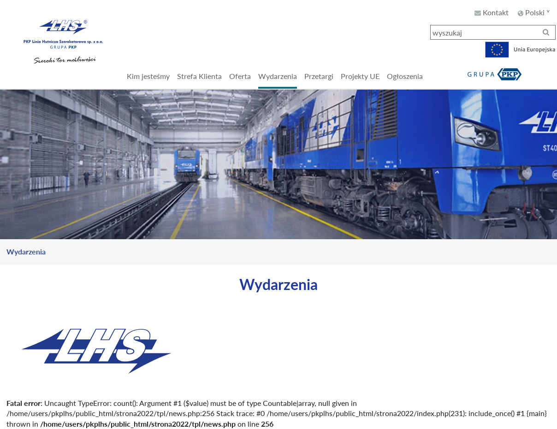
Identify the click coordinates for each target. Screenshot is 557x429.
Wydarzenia (26, 251)
